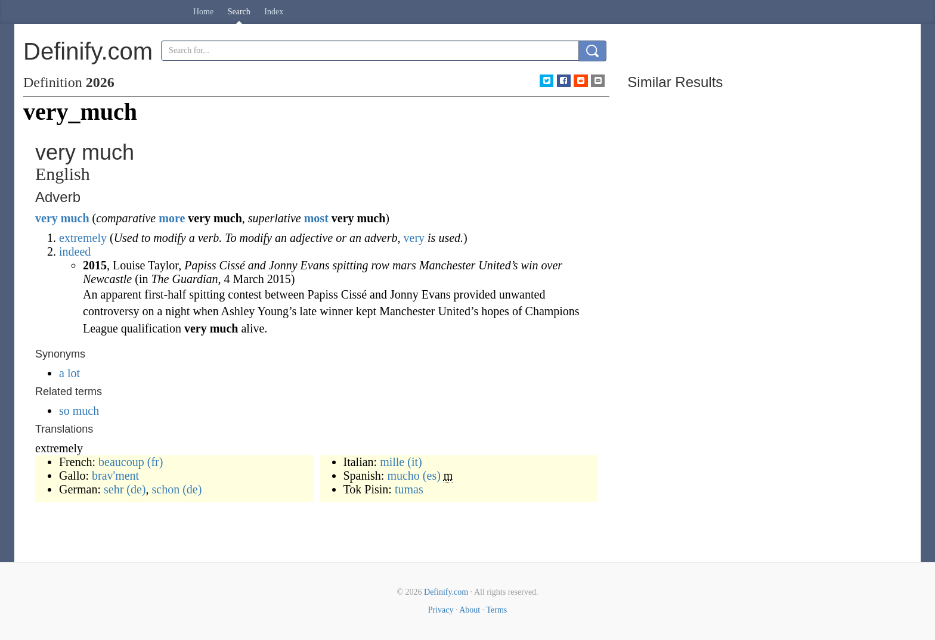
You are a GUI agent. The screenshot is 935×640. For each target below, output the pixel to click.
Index (273, 11)
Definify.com (446, 592)
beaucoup (121, 461)
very (46, 218)
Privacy (441, 609)
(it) (414, 461)
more (172, 218)
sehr (113, 489)
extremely (83, 237)
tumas (409, 489)
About (469, 609)
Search (239, 11)
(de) (135, 489)
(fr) (155, 461)
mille (392, 461)
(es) (432, 475)
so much (79, 410)
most (316, 218)
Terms (496, 609)
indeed (75, 251)
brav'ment (115, 475)
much (75, 218)
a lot (69, 373)
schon (166, 489)
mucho (403, 475)
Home (203, 11)
